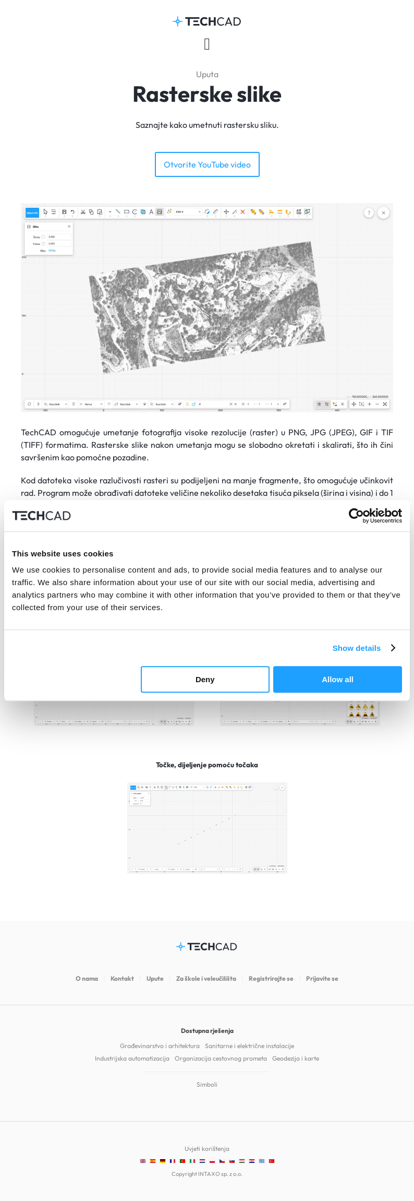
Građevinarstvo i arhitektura (160, 1046)
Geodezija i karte (295, 1058)
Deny (205, 679)
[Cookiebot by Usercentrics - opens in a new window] (356, 516)
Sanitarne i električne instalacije (249, 1046)
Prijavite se (322, 978)
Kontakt (122, 978)
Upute (155, 978)
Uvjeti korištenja (207, 1148)
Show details (357, 648)
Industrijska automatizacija (132, 1058)
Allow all (338, 679)
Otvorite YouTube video (207, 164)
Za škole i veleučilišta (206, 978)
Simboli (207, 1084)
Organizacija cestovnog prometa (221, 1058)
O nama (87, 978)
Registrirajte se (271, 978)
